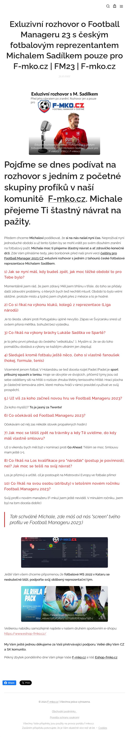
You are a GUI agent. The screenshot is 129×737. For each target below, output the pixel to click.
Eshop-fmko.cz (106, 657)
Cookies (102, 728)
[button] (107, 6)
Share (9, 682)
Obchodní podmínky (64, 711)
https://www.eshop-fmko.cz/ (25, 633)
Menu (121, 6)
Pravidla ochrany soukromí (64, 717)
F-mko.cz (67, 199)
